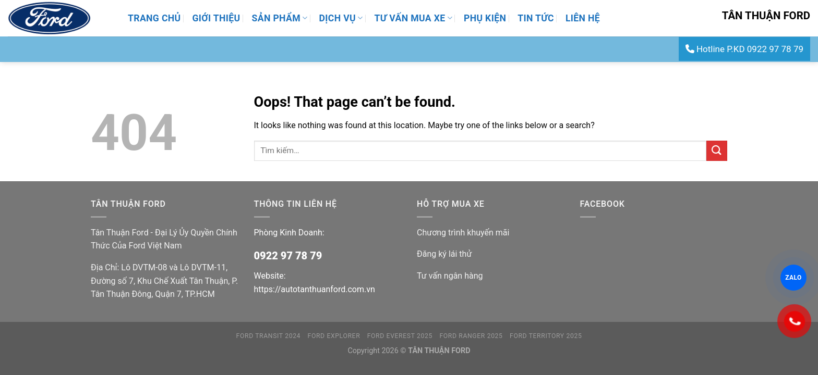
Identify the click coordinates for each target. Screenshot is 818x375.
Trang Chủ (154, 18)
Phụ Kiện (485, 18)
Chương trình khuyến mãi (463, 233)
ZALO (794, 277)
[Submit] (716, 151)
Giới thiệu (216, 18)
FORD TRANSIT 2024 (268, 336)
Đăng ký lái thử (444, 254)
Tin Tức (536, 18)
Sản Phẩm (280, 18)
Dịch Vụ (341, 18)
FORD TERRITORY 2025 (546, 336)
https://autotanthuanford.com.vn (314, 289)
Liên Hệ (583, 18)
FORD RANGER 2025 (470, 336)
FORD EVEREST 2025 (399, 336)
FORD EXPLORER (334, 336)
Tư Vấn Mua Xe (413, 18)
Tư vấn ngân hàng (450, 276)
